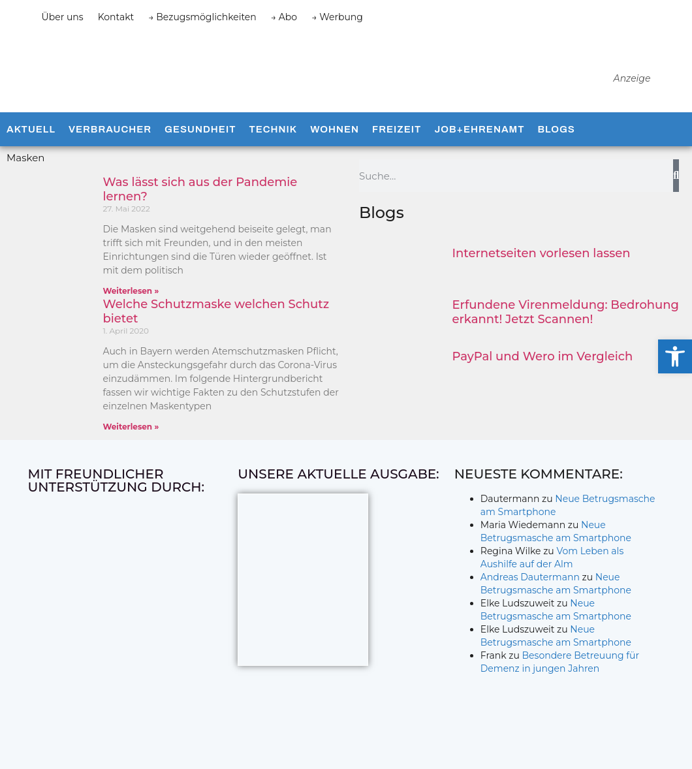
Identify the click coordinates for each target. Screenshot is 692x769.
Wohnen (334, 142)
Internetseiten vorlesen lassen (541, 266)
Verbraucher (110, 142)
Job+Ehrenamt (479, 142)
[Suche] (676, 188)
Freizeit (396, 142)
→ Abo (284, 17)
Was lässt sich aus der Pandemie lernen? (200, 202)
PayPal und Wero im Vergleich (542, 369)
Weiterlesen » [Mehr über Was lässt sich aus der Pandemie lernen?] (131, 304)
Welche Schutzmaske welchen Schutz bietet (216, 324)
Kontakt (116, 17)
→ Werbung (337, 17)
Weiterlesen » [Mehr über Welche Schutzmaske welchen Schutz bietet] (131, 440)
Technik (273, 142)
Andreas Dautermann (530, 590)
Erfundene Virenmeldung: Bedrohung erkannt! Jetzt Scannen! (565, 325)
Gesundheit (200, 142)
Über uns (63, 17)
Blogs (555, 142)
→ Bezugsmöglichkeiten (202, 17)
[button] (675, 356)
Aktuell (31, 142)
